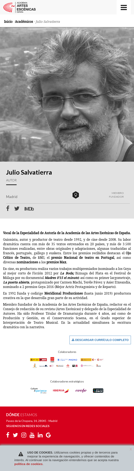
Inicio (8, 22)
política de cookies (28, 464)
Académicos (24, 22)
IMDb (28, 209)
